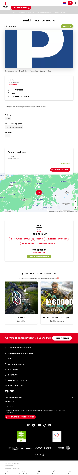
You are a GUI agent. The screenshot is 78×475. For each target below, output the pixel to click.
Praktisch (32, 12)
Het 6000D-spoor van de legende (57, 317)
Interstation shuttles (20, 239)
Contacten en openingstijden (21, 417)
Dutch (64, 3)
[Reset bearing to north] (75, 207)
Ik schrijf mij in (62, 338)
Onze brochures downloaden (19, 353)
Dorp (49, 71)
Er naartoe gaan (61, 170)
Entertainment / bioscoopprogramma (38, 243)
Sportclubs (11, 375)
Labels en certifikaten (16, 380)
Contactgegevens (11, 71)
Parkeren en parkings (57, 239)
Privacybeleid (9, 465)
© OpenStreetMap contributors (65, 211)
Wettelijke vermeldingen (12, 463)
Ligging (42, 71)
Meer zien (67, 26)
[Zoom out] (75, 204)
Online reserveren (21, 8)
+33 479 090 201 (39, 252)
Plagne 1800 (65, 163)
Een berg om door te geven (18, 348)
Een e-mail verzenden (18, 96)
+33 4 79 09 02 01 (15, 90)
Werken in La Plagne (15, 364)
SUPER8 (21, 317)
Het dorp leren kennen (39, 256)
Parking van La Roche (60, 12)
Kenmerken (34, 71)
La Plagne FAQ (12, 369)
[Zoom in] (75, 201)
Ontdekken (23, 12)
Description (23, 71)
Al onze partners (14, 386)
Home (14, 12)
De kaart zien (12, 85)
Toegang (39, 239)
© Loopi (75, 211)
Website (13, 93)
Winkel (9, 358)
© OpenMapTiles (52, 211)
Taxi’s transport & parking (45, 12)
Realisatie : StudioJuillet (12, 468)
